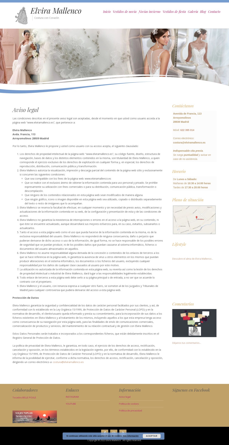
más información (130, 436)
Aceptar (151, 436)
